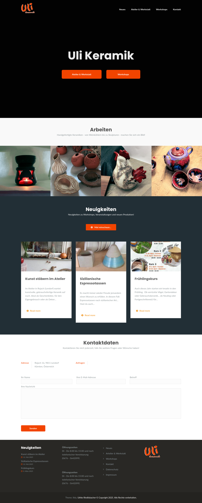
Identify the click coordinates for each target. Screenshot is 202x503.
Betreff (155, 380)
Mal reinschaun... (101, 227)
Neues (122, 9)
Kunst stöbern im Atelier (45, 279)
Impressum (111, 474)
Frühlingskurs (146, 279)
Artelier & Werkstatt (116, 453)
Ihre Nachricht (101, 402)
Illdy (75, 497)
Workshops (161, 9)
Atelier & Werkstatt (140, 9)
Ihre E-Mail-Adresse (101, 380)
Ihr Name (46, 380)
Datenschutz (112, 469)
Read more (34, 310)
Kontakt (177, 9)
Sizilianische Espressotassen (93, 281)
